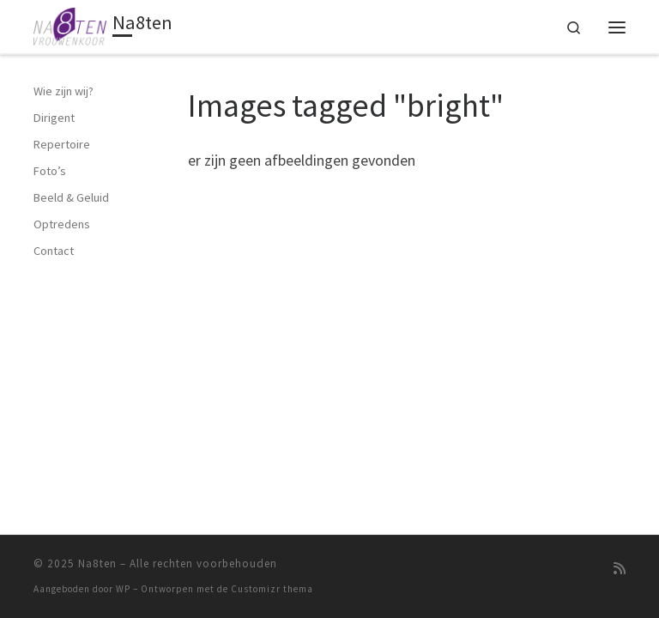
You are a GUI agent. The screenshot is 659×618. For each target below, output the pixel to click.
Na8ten (97, 563)
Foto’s (49, 171)
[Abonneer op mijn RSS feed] (620, 568)
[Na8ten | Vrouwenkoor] (70, 25)
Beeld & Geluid (71, 197)
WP (123, 589)
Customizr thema (272, 589)
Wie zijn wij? (63, 91)
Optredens (61, 224)
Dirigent (54, 117)
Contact (53, 250)
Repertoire (61, 144)
